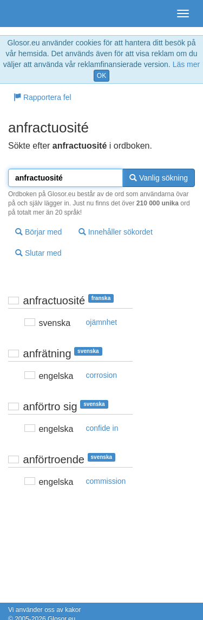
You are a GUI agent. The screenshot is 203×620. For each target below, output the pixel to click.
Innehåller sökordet (115, 232)
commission (106, 481)
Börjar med (38, 232)
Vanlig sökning (158, 178)
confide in (102, 428)
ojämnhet (101, 322)
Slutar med (38, 253)
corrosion (101, 375)
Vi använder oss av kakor (44, 610)
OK (101, 75)
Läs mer (186, 64)
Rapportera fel (42, 97)
